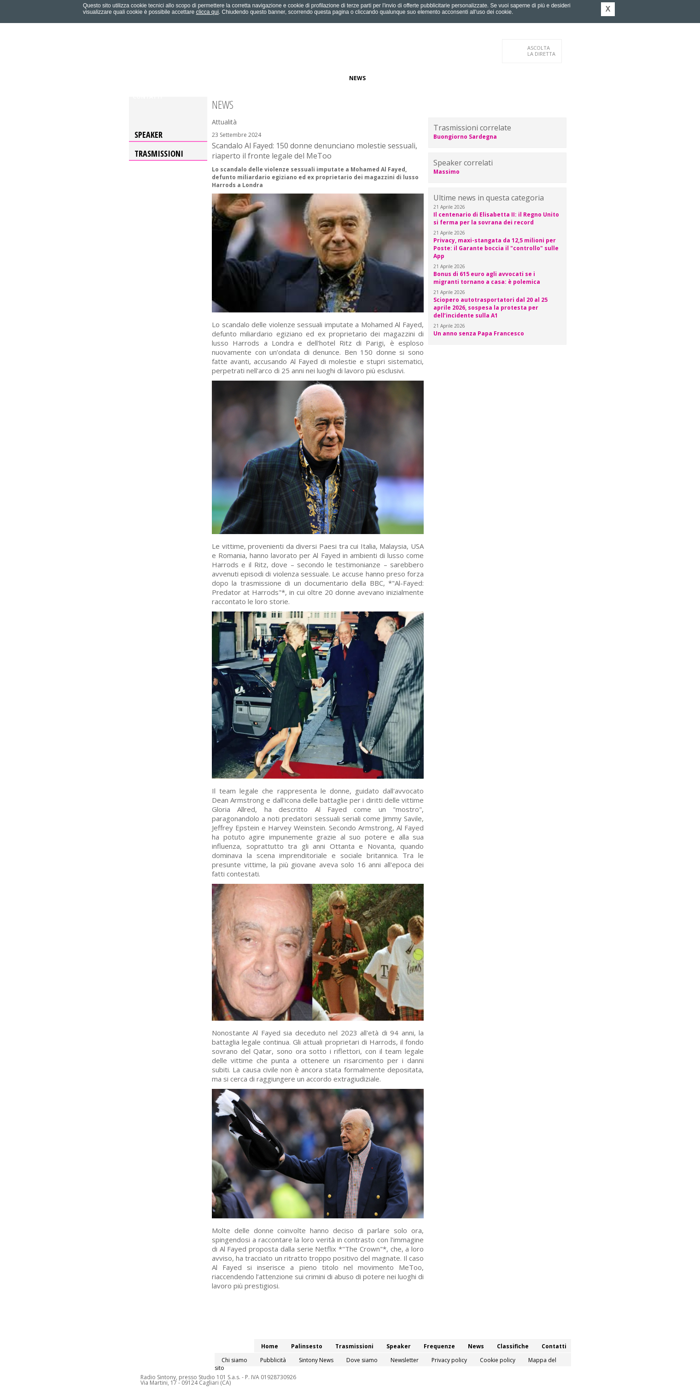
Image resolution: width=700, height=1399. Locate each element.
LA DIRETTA (541, 50)
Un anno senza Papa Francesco (478, 333)
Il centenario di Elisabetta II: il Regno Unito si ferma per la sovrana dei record (496, 218)
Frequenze (325, 78)
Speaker (288, 78)
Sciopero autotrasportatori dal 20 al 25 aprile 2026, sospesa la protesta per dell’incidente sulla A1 (490, 307)
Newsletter (405, 1360)
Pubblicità (273, 1360)
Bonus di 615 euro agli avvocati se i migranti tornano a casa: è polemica (486, 278)
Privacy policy (449, 1360)
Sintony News (316, 1360)
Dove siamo (362, 1360)
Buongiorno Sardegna (465, 137)
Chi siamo (234, 1360)
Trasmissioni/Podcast (234, 78)
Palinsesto (174, 78)
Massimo (446, 172)
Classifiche (390, 78)
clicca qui (207, 12)
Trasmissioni (158, 153)
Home (141, 78)
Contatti (147, 96)
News (357, 78)
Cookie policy (497, 1360)
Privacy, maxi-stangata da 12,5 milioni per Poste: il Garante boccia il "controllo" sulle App (496, 248)
